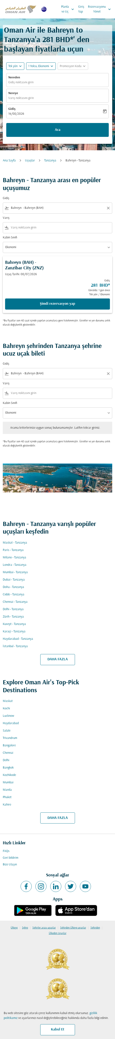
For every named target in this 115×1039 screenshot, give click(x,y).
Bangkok (8, 767)
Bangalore (9, 745)
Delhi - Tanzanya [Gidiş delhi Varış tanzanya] (13, 609)
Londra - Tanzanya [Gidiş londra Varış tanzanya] (14, 565)
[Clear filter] (108, 208)
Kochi (6, 708)
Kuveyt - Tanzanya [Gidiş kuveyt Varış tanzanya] (14, 624)
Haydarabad (11, 723)
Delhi (6, 760)
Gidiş (12, 109)
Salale (6, 730)
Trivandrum (10, 738)
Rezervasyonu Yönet (100, 9)
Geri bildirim (10, 858)
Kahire (7, 804)
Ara (57, 130)
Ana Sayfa (9, 160)
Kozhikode (9, 775)
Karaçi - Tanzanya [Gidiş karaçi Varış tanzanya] (14, 631)
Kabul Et (57, 1029)
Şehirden (95, 927)
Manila (7, 790)
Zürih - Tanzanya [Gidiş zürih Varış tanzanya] (13, 616)
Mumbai (8, 782)
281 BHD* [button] (57, 40)
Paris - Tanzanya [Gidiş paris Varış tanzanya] (13, 550)
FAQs (6, 851)
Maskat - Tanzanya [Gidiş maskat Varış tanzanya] (15, 542)
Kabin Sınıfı (10, 237)
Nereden (14, 77)
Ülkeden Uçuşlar (57, 933)
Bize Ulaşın (10, 864)
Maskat (8, 701)
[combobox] (57, 208)
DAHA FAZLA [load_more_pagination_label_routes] (57, 659)
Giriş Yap (81, 9)
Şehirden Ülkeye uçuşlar (73, 927)
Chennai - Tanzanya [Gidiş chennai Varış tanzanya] (15, 602)
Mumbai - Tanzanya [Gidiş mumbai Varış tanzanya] (15, 572)
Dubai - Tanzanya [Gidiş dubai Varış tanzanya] (14, 579)
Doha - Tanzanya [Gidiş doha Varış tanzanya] (13, 587)
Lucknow (8, 716)
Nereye (13, 93)
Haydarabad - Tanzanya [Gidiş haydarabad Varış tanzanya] (18, 639)
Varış (6, 218)
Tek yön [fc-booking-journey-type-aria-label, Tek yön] (13, 66)
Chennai (8, 753)
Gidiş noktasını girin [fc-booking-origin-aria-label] (21, 82)
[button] (41, 66)
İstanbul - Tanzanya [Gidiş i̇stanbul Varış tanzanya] (15, 646)
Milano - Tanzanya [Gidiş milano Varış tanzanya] (14, 557)
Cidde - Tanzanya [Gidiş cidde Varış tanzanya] (13, 594)
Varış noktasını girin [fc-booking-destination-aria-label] (21, 98)
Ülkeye (14, 927)
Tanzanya (50, 160)
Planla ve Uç (68, 9)
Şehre (25, 927)
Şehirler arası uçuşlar (44, 927)
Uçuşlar (30, 160)
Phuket (7, 797)
